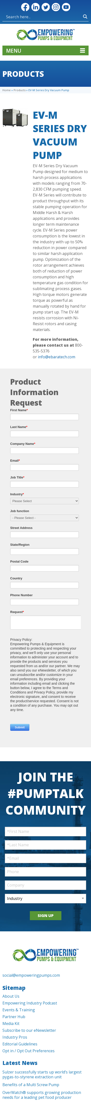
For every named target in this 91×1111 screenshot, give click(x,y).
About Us (10, 996)
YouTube (66, 7)
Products (19, 90)
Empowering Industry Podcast (29, 1003)
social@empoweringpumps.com (31, 975)
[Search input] (25, 16)
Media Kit (10, 1023)
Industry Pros (14, 1037)
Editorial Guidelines (19, 1044)
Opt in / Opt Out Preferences (28, 1050)
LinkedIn (35, 7)
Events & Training (18, 1010)
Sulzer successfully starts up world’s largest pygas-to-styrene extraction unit (42, 1074)
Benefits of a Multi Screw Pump (30, 1084)
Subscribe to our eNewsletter (29, 1030)
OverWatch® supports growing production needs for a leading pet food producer (41, 1095)
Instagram (56, 7)
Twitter (45, 7)
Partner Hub (13, 1016)
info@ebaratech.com (56, 357)
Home (6, 90)
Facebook (25, 7)
